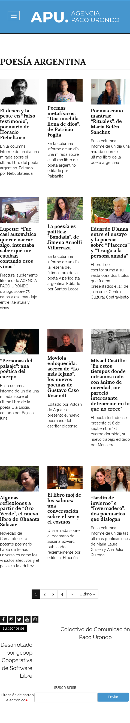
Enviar (113, 697)
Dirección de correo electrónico (17, 697)
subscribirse (13, 628)
